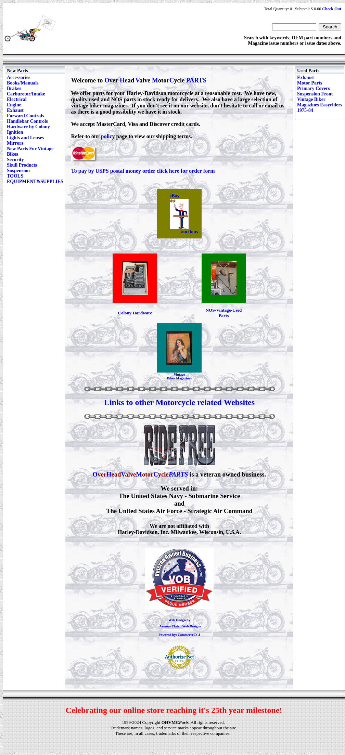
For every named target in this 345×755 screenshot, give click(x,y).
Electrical (17, 99)
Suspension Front (315, 93)
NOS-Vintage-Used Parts (224, 313)
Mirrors (15, 143)
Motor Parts (309, 83)
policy (108, 136)
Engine (14, 104)
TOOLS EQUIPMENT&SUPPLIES (35, 178)
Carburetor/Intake (26, 93)
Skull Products (22, 165)
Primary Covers (313, 88)
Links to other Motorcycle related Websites (179, 402)
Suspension (18, 170)
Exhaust (15, 110)
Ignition (15, 132)
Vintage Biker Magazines (179, 376)
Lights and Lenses (25, 137)
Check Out (331, 8)
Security (15, 159)
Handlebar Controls (27, 121)
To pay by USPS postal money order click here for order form (143, 171)
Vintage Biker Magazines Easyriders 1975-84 (319, 105)
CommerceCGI (189, 635)
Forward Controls (25, 115)
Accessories (18, 77)
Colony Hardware (135, 312)
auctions (189, 231)
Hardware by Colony (28, 126)
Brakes (14, 88)
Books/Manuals (23, 83)
